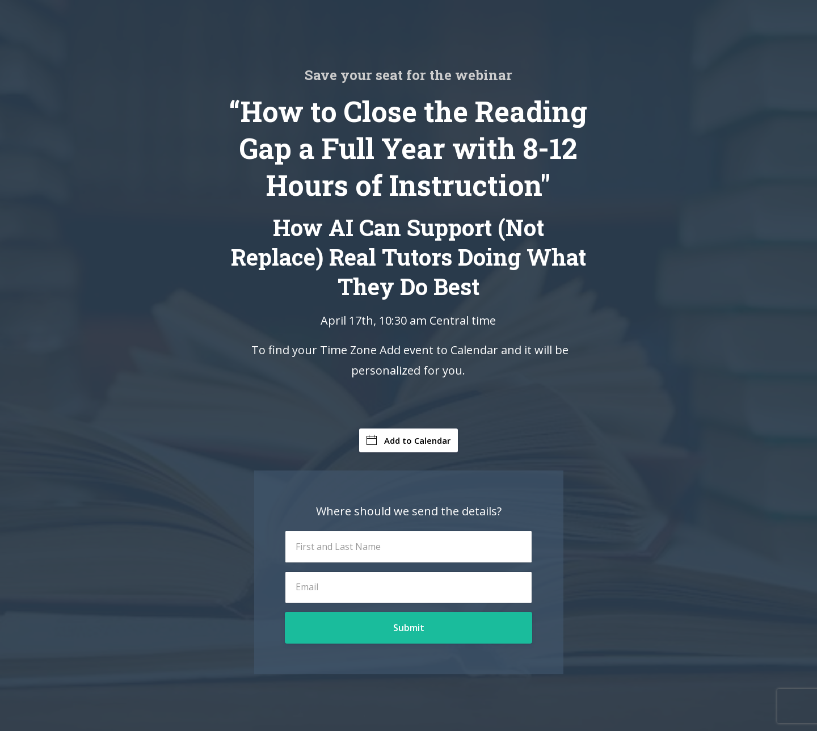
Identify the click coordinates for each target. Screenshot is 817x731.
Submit (408, 627)
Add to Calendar (408, 440)
